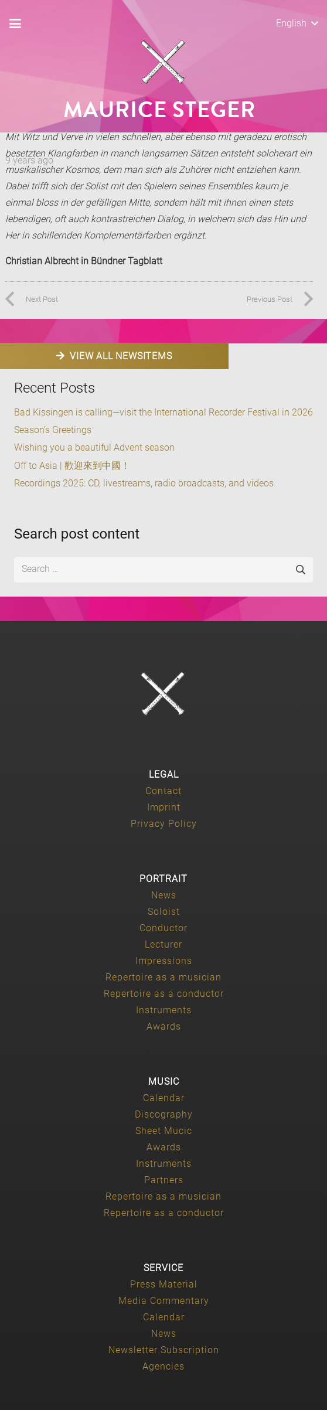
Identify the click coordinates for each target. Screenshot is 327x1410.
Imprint (163, 807)
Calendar (164, 1098)
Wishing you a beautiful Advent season (94, 447)
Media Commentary (163, 1300)
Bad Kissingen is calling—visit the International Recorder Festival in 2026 (163, 412)
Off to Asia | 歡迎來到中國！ (72, 465)
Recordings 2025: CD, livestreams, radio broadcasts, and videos (144, 483)
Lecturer (163, 944)
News (163, 895)
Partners (163, 1180)
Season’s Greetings (52, 429)
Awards (164, 1026)
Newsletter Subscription (163, 1349)
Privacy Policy (164, 823)
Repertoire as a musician (163, 977)
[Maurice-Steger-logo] (163, 62)
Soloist (164, 911)
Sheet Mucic (163, 1130)
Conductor (163, 928)
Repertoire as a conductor (164, 993)
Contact (163, 790)
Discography (164, 1114)
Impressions (163, 960)
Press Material (163, 1284)
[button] (15, 23)
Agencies (163, 1366)
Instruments (164, 1010)
